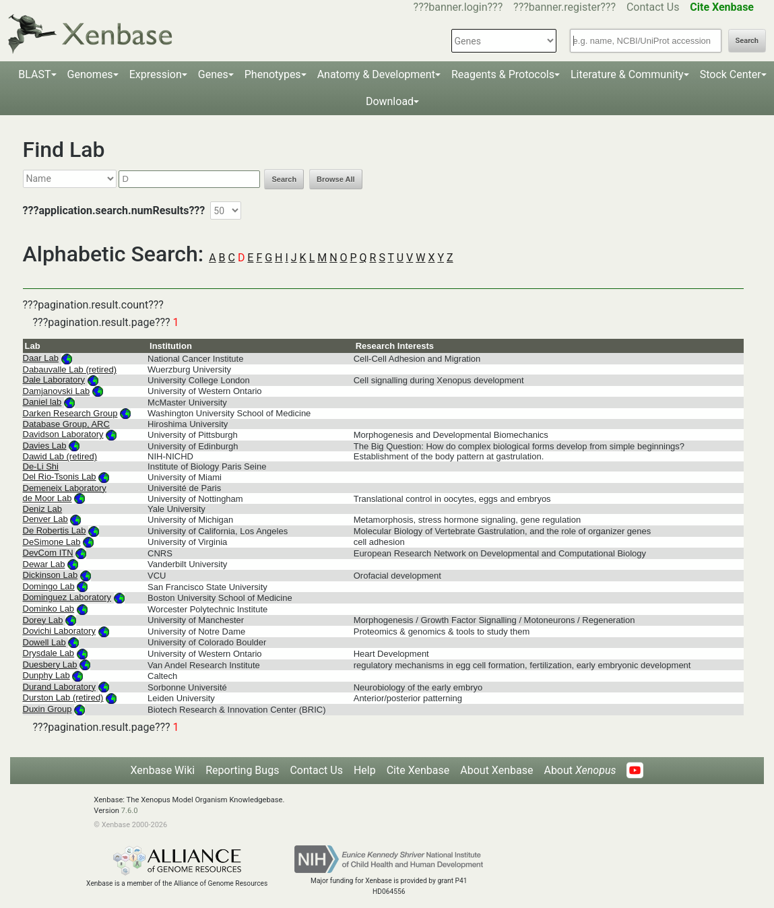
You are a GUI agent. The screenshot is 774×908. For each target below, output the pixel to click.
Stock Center (730, 74)
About (580, 770)
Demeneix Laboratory (64, 488)
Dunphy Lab (46, 675)
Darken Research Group (70, 413)
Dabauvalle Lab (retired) (70, 369)
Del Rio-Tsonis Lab (59, 477)
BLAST (34, 74)
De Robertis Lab (54, 530)
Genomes (90, 74)
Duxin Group (47, 709)
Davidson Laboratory (63, 434)
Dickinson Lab (50, 575)
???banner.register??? (564, 7)
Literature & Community (627, 74)
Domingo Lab (49, 586)
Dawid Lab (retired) (60, 456)
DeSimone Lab (52, 542)
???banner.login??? (458, 7)
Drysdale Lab (49, 653)
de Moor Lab (47, 498)
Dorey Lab (43, 620)
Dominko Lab (49, 609)
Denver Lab (45, 519)
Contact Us (653, 7)
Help (365, 770)
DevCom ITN (48, 553)
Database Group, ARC (66, 424)
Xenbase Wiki (163, 770)
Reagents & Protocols (502, 74)
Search (747, 40)
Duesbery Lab (50, 664)
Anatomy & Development (376, 74)
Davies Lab (45, 446)
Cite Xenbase (418, 770)
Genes (213, 74)
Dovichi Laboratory (59, 631)
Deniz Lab (43, 509)
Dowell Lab (44, 642)
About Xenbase (496, 770)
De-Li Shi (41, 466)
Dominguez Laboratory (67, 597)
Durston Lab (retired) (63, 697)
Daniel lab (42, 402)
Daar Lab (41, 358)
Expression (155, 74)
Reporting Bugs (242, 770)
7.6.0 (129, 810)
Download (390, 101)
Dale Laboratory (54, 380)
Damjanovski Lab (56, 391)
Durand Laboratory (59, 687)
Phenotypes (273, 74)
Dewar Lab (44, 564)
